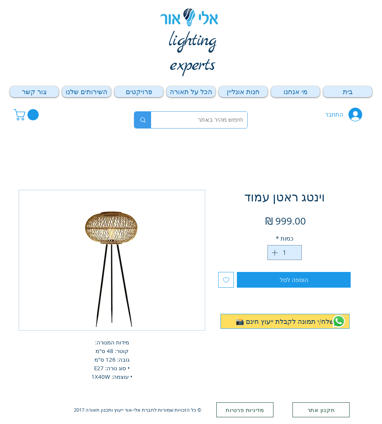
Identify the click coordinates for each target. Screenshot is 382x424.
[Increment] (274, 252)
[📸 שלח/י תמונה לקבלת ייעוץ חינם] (285, 321)
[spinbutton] (284, 252)
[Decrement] (295, 252)
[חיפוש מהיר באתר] (205, 120)
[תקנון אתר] (321, 409)
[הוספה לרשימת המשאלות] (226, 280)
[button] (27, 114)
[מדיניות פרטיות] (244, 409)
